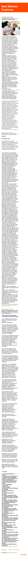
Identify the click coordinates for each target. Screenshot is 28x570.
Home (10, 549)
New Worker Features (9, 8)
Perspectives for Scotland (9, 134)
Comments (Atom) (12, 552)
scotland (8, 305)
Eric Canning (4, 305)
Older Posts (16, 549)
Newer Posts (4, 549)
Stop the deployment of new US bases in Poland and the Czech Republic (9, 312)
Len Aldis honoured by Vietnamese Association (8, 19)
